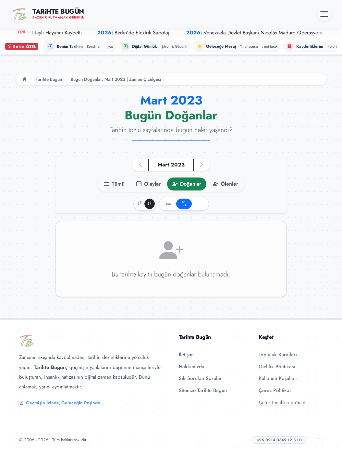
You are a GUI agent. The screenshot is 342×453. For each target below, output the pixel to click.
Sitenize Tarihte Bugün (203, 390)
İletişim (186, 354)
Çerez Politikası (276, 390)
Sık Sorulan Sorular (200, 378)
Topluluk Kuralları (278, 354)
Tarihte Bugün (49, 79)
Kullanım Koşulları (278, 378)
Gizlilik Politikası (277, 366)
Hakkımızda (191, 366)
